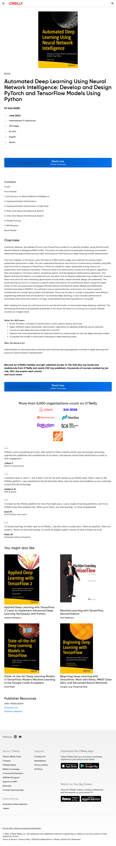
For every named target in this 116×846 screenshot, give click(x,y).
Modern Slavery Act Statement (67, 839)
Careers (7, 760)
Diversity (7, 785)
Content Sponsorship (13, 790)
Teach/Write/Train (12, 756)
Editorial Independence (42, 839)
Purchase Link (11, 707)
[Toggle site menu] (3, 3)
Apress (12, 142)
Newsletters (40, 760)
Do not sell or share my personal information (22, 828)
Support (39, 751)
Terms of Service (10, 839)
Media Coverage (11, 769)
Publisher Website (13, 711)
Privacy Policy (41, 764)
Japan (6, 808)
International (10, 798)
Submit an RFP (10, 781)
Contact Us (39, 756)
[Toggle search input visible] (112, 3)
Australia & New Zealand (15, 804)
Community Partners (13, 773)
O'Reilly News (9, 764)
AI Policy (38, 769)
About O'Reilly (11, 751)
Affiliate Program (11, 777)
